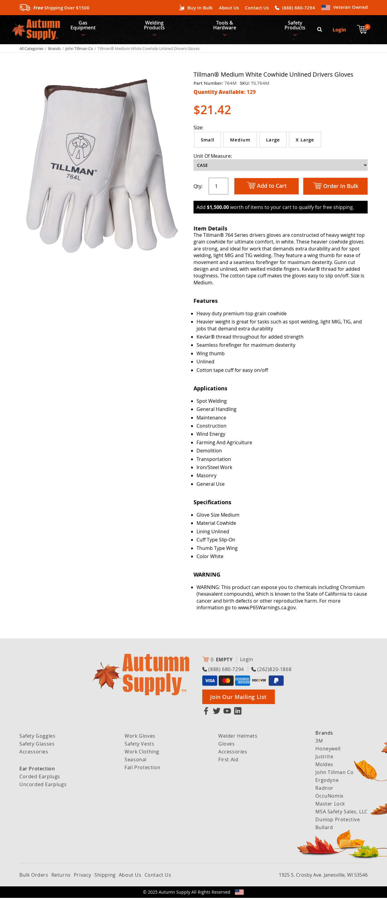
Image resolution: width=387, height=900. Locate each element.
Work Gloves (140, 738)
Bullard (324, 829)
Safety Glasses (36, 746)
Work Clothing (142, 753)
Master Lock (330, 805)
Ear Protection (37, 770)
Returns (61, 877)
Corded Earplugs (39, 778)
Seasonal (136, 761)
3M (319, 743)
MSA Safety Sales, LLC (341, 813)
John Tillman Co (79, 50)
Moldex (324, 766)
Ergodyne (327, 782)
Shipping (105, 877)
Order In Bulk (335, 188)
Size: (198, 129)
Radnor (324, 790)
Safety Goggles (37, 738)
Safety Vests (139, 746)
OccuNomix (329, 798)
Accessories (33, 753)
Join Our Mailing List (238, 699)
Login (339, 30)
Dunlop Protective (337, 821)
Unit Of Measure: (213, 157)
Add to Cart (267, 188)
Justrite (324, 758)
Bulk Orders (33, 877)
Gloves (226, 746)
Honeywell (327, 750)
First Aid (228, 761)
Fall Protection (142, 769)
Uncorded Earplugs (43, 786)
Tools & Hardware (225, 26)
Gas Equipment (83, 26)
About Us (229, 8)
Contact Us (257, 8)
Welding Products (155, 26)
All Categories (31, 50)
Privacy (82, 877)
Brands (54, 50)
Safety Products (296, 26)
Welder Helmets (237, 738)
